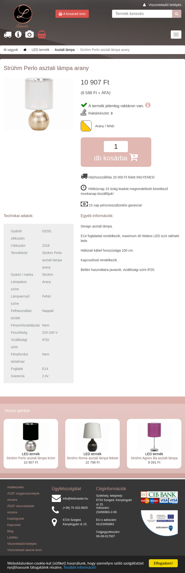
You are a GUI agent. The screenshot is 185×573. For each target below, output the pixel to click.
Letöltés (12, 537)
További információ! (80, 567)
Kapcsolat (13, 525)
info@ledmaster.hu (75, 498)
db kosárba (116, 157)
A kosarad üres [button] (72, 14)
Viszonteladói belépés (165, 5)
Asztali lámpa (65, 50)
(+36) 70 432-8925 (75, 507)
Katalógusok (15, 518)
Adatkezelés (15, 487)
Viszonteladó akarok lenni (24, 550)
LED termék (31, 454)
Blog (10, 531)
